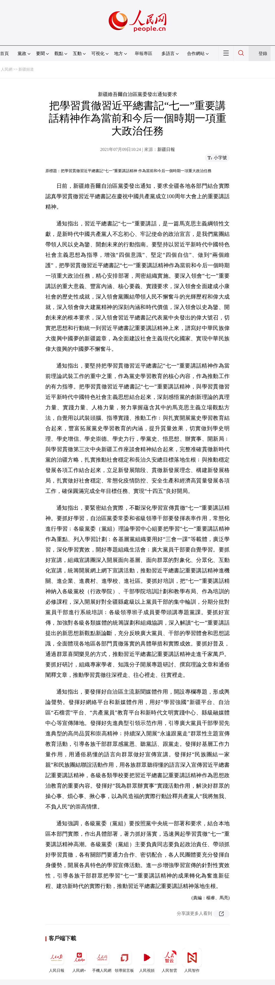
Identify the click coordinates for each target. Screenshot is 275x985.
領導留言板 (124, 960)
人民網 (6, 69)
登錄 (262, 53)
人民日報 (56, 960)
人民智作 (192, 960)
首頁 (4, 53)
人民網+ (79, 960)
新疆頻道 (26, 69)
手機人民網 (101, 960)
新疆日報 (166, 149)
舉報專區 (143, 53)
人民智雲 (169, 960)
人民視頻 (146, 960)
